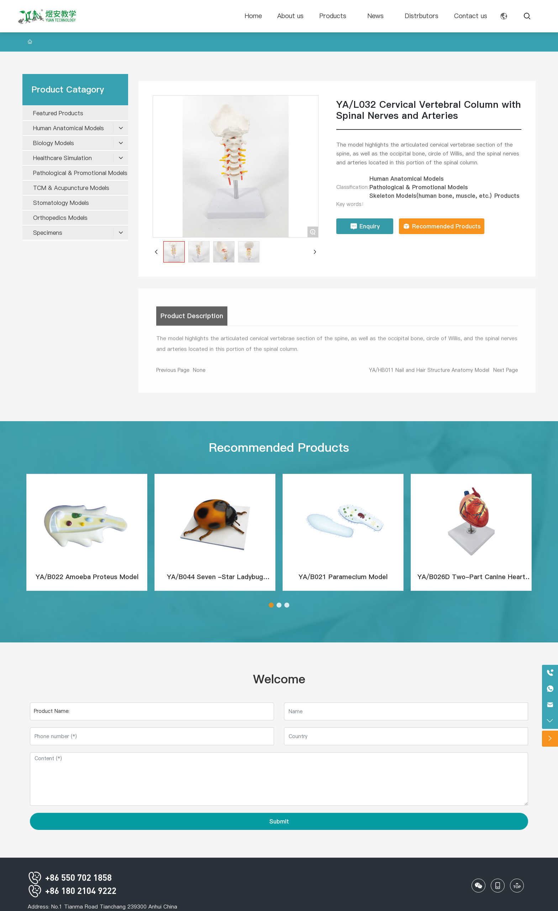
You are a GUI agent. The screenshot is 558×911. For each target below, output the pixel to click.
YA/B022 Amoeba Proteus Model (87, 576)
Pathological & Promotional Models (418, 187)
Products (507, 196)
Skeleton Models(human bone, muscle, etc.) (430, 196)
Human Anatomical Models (406, 178)
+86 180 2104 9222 (72, 890)
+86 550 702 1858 (70, 877)
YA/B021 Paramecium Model (343, 576)
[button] (271, 605)
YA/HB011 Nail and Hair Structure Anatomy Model (429, 373)
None (199, 373)
